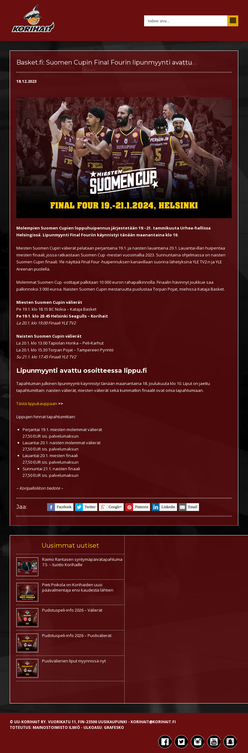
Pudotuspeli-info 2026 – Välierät (72, 610)
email (188, 507)
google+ (110, 507)
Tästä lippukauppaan (37, 403)
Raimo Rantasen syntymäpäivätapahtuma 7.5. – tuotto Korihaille (82, 561)
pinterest (136, 507)
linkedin (163, 507)
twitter (85, 507)
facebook (59, 507)
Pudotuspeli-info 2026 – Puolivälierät (76, 635)
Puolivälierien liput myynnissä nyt (74, 661)
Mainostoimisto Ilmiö (56, 727)
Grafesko (114, 727)
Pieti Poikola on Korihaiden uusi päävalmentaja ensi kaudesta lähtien (77, 587)
